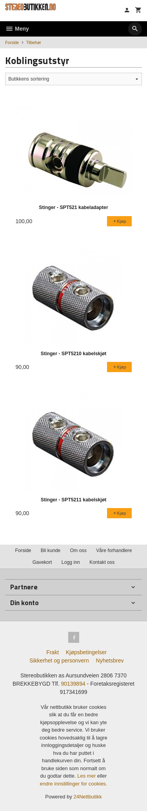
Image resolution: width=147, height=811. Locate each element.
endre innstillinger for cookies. (73, 784)
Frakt (52, 652)
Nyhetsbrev (110, 660)
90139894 (73, 684)
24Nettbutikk (88, 797)
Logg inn (71, 562)
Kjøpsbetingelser (86, 652)
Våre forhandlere (114, 550)
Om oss (78, 550)
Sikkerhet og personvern (59, 660)
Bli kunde (50, 550)
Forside (12, 42)
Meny (17, 29)
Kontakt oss (101, 562)
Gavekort (42, 562)
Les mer (87, 776)
